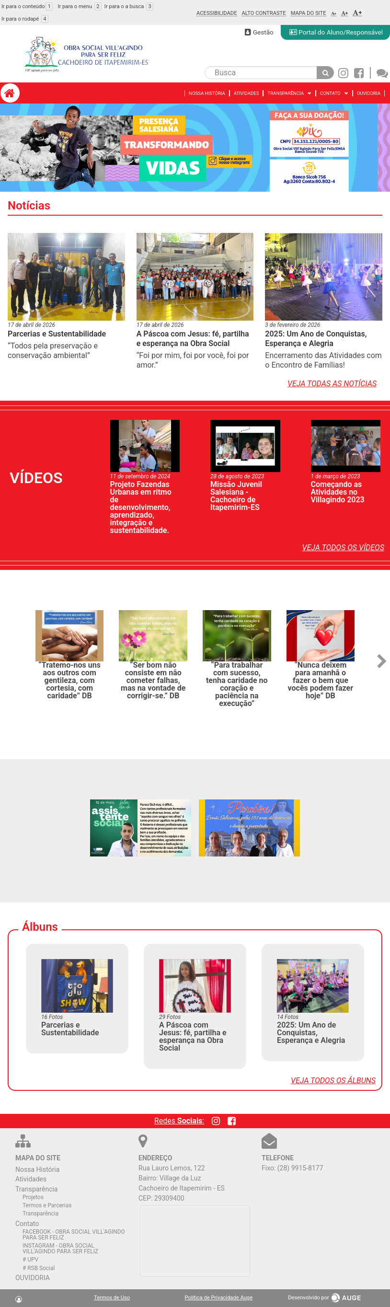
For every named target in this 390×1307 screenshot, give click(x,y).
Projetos (33, 1197)
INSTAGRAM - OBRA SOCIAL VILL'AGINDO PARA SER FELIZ (60, 1248)
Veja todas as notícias (332, 383)
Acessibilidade (216, 13)
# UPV (30, 1259)
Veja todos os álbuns (333, 1080)
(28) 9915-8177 (300, 1168)
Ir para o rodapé (24, 19)
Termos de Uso (112, 1298)
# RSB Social (39, 1268)
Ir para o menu (79, 6)
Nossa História (37, 1169)
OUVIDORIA (32, 1278)
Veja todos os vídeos (343, 547)
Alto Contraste (263, 13)
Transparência (36, 1189)
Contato (27, 1223)
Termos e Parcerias (47, 1205)
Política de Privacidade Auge (219, 1298)
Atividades (30, 1179)
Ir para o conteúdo (27, 6)
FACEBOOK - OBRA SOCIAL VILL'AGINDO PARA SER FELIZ (74, 1234)
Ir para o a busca (128, 6)
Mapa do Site (308, 13)
